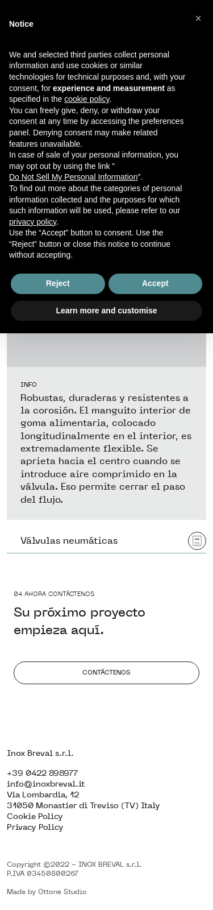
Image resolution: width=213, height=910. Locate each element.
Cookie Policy (35, 816)
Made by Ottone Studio (47, 892)
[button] (198, 18)
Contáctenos (106, 672)
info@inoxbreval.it (46, 784)
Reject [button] (58, 283)
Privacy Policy (35, 827)
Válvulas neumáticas (113, 541)
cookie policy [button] (86, 99)
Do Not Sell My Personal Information (73, 176)
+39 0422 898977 (42, 773)
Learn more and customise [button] (106, 310)
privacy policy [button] (32, 221)
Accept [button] (155, 283)
